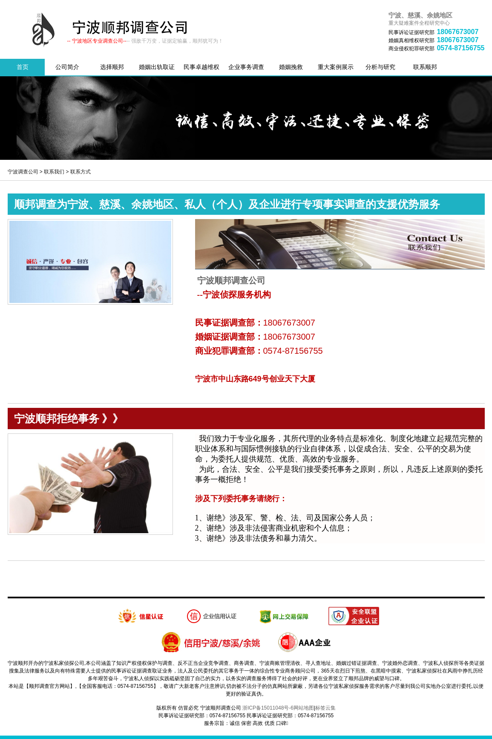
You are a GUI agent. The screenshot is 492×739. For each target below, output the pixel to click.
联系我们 (54, 172)
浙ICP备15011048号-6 (267, 708)
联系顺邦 (425, 67)
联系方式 (80, 172)
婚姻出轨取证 (157, 67)
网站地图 (303, 708)
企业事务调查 (246, 67)
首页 (23, 67)
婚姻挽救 (291, 67)
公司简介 (67, 67)
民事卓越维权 (201, 67)
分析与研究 (380, 67)
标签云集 (325, 708)
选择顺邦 (112, 67)
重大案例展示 (336, 67)
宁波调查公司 (23, 172)
